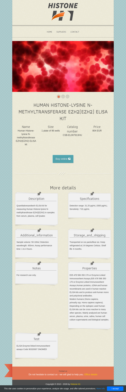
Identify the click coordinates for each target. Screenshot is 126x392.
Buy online (63, 158)
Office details (90, 374)
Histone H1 (75, 384)
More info (100, 388)
